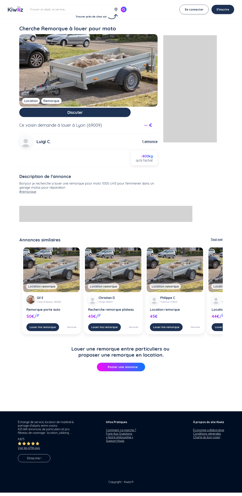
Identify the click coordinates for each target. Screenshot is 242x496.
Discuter (88, 114)
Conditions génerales (207, 437)
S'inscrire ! (34, 462)
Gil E (40, 301)
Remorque (51, 101)
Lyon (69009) (89, 128)
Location (31, 101)
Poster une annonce (121, 370)
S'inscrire (222, 9)
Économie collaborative (208, 433)
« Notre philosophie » (119, 440)
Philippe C (167, 301)
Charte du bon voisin (206, 440)
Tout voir (217, 243)
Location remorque (41, 290)
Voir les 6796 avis (29, 451)
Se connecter (194, 9)
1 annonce (150, 145)
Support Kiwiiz (115, 444)
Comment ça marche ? (121, 433)
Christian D (107, 301)
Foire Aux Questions (119, 437)
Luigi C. (43, 144)
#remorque (27, 195)
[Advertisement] (105, 217)
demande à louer (54, 128)
